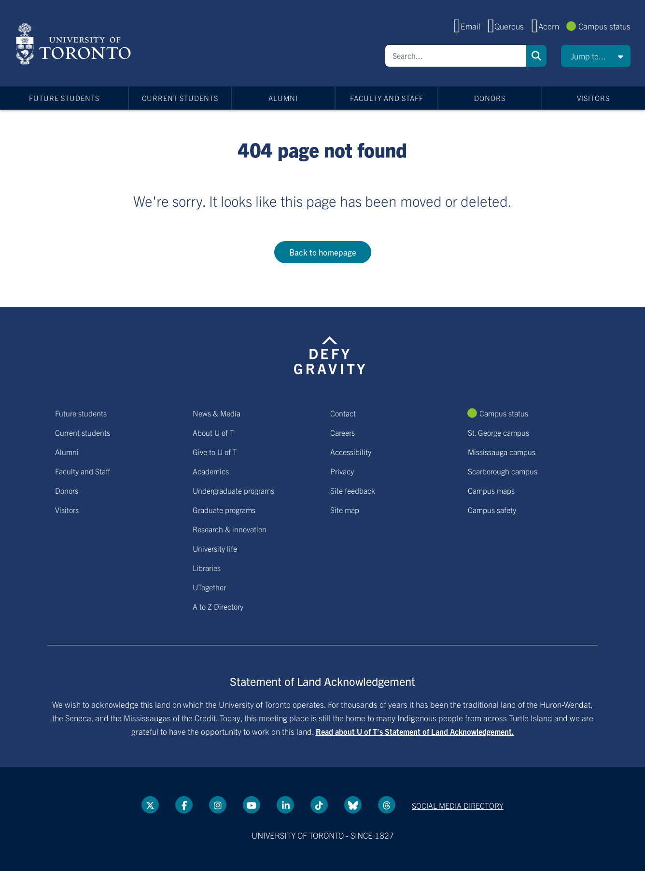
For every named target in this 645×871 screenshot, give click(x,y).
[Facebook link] (184, 805)
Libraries (207, 567)
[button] (596, 56)
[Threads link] (386, 805)
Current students (180, 97)
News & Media (216, 413)
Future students (64, 97)
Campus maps (491, 490)
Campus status (604, 26)
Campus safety (492, 509)
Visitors (593, 97)
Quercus (509, 26)
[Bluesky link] (353, 805)
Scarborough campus (502, 471)
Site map (344, 509)
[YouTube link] (251, 805)
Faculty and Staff (386, 97)
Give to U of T (215, 452)
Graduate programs (224, 509)
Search (536, 56)
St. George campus (498, 432)
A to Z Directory (218, 606)
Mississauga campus (501, 452)
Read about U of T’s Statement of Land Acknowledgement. (415, 731)
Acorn (548, 26)
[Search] (455, 56)
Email (470, 26)
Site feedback (352, 490)
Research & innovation (229, 529)
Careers (342, 432)
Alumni (283, 97)
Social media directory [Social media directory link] (458, 805)
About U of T (213, 432)
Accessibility (350, 452)
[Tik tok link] (319, 805)
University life (215, 548)
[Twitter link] (150, 805)
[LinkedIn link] (285, 805)
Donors (489, 97)
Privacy (342, 471)
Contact (343, 413)
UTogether (209, 587)
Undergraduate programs (233, 490)
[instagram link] (217, 805)
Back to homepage (322, 252)
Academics (211, 471)
